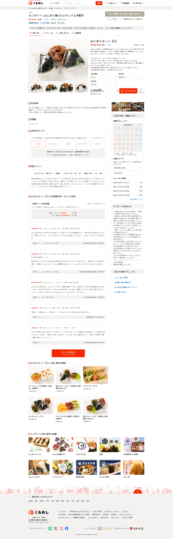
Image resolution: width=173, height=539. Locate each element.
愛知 (57, 501)
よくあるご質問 (122, 277)
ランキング (125, 511)
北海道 (31, 501)
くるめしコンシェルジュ (111, 511)
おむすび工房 (80, 454)
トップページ (62, 511)
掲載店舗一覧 (96, 514)
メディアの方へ (92, 517)
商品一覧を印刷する (124, 282)
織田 (101, 454)
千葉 (52, 501)
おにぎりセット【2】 (36, 416)
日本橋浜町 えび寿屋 (130, 454)
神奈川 (42, 501)
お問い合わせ (64, 33)
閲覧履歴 (126, 3)
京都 (72, 501)
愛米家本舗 (80, 477)
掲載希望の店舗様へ (79, 517)
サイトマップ (115, 517)
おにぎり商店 (104, 477)
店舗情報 (78, 33)
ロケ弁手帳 (61, 514)
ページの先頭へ (137, 488)
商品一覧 (36, 33)
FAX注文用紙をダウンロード (127, 287)
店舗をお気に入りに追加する (133, 19)
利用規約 (105, 514)
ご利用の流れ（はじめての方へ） (79, 511)
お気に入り (113, 3)
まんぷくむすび (34, 477)
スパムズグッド (57, 477)
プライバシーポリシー (126, 514)
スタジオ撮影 (54, 243)
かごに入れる (130, 91)
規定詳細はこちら (136, 199)
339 (47, 19)
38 (109, 45)
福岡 (87, 501)
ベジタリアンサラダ (90, 386)
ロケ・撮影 (45, 243)
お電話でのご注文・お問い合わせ (126, 14)
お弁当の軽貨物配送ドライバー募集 (78, 514)
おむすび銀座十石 (58, 454)
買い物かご (139, 3)
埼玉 (47, 501)
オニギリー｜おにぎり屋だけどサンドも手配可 (56, 15)
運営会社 (114, 514)
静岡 (62, 501)
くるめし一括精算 (127, 517)
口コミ (49, 33)
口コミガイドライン (64, 517)
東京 (36, 501)
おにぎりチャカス (35, 454)
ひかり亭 (126, 477)
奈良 (82, 501)
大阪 (67, 501)
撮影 (51, 297)
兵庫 (77, 501)
